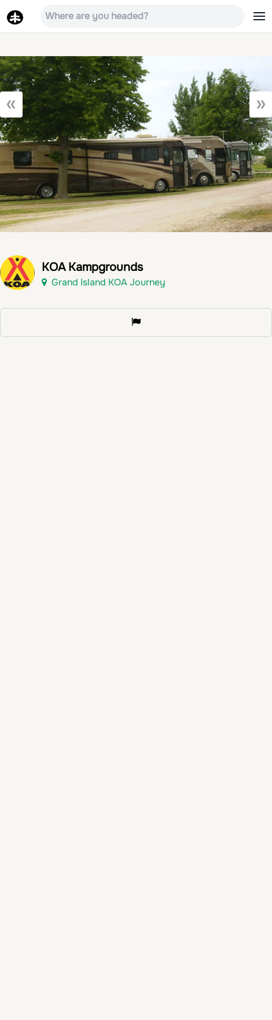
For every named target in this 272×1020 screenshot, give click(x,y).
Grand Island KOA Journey (104, 282)
